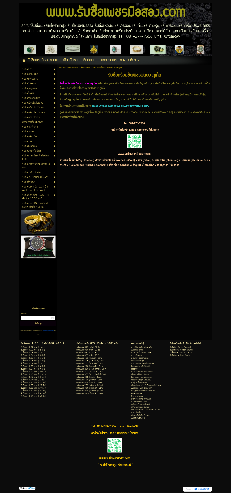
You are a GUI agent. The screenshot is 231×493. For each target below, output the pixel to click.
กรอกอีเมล (24, 314)
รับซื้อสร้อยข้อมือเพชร (87, 67)
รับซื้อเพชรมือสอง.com (68, 67)
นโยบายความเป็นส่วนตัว (48, 331)
